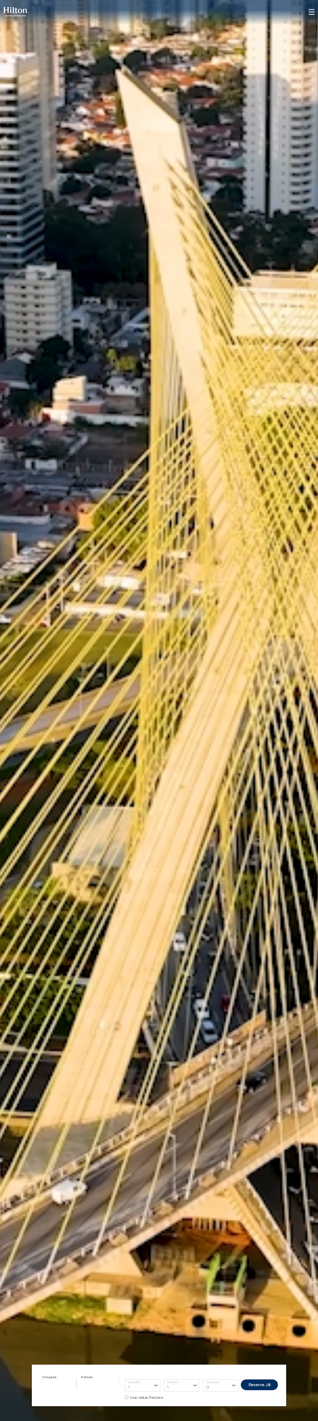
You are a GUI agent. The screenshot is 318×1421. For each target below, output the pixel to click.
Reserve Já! (259, 1384)
